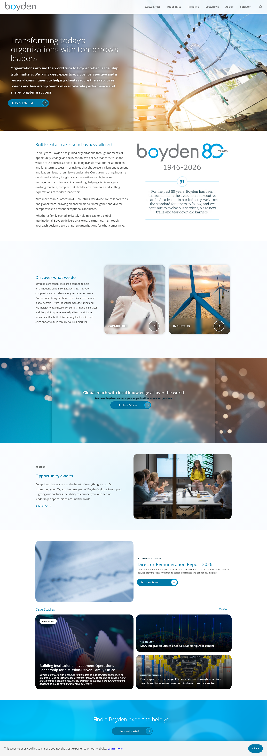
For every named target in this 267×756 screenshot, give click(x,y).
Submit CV (41, 506)
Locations (212, 6)
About (229, 6)
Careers (40, 467)
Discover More (150, 582)
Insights (193, 6)
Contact (245, 6)
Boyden (20, 7)
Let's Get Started (22, 103)
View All (223, 609)
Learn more (115, 748)
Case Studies (45, 609)
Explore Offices (128, 405)
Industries (174, 6)
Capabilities (152, 6)
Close (255, 748)
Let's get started (129, 731)
